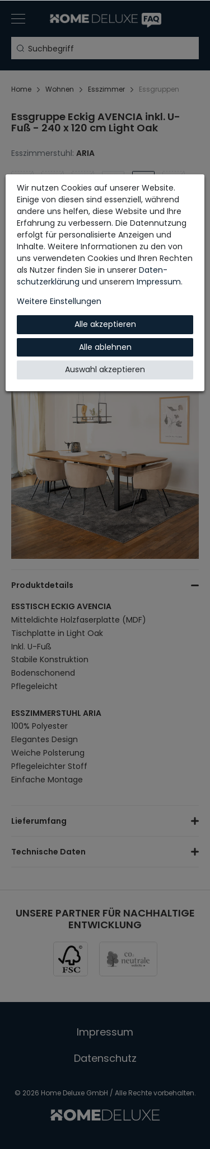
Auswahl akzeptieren (105, 369)
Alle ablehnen (105, 347)
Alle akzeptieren (105, 324)
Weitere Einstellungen (59, 301)
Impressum (159, 281)
